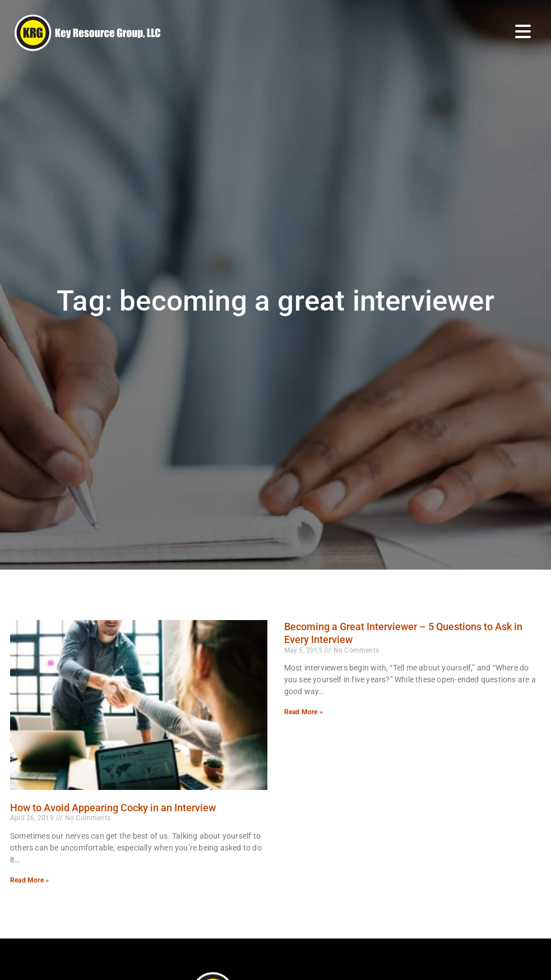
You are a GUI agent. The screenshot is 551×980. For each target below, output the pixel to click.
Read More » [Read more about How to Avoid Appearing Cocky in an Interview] (29, 880)
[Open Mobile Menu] (523, 31)
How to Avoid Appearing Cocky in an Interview (113, 807)
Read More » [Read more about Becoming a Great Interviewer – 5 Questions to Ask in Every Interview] (303, 712)
